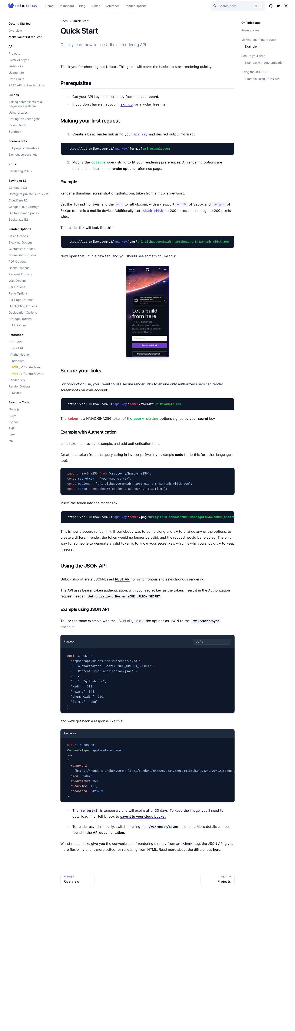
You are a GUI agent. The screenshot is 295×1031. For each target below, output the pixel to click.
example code (171, 454)
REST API (15, 342)
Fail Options (17, 287)
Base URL (17, 348)
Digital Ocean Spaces (24, 213)
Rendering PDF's (20, 171)
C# (11, 441)
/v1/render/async (26, 373)
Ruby (12, 415)
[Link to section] (95, 83)
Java (12, 435)
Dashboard (66, 6)
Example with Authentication (264, 62)
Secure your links (253, 56)
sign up (126, 104)
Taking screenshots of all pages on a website (26, 104)
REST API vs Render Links (27, 85)
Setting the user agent (24, 119)
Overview (15, 30)
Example (251, 46)
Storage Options (20, 319)
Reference (112, 6)
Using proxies (18, 112)
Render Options (136, 6)
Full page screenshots (24, 148)
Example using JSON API (262, 78)
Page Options (18, 293)
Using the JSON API (255, 72)
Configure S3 (18, 187)
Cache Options (19, 268)
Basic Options (18, 236)
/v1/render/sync (26, 367)
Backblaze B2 (18, 219)
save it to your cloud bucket (143, 816)
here (216, 849)
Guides (95, 6)
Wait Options (17, 280)
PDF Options (17, 261)
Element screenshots (23, 154)
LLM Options (17, 325)
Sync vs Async (19, 60)
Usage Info (16, 72)
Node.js (14, 409)
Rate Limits (16, 79)
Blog (82, 6)
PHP (12, 428)
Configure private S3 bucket (28, 194)
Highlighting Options (23, 306)
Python (14, 422)
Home (49, 6)
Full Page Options (21, 299)
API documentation (108, 832)
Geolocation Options (23, 312)
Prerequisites (250, 30)
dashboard (149, 96)
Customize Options (22, 249)
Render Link (17, 380)
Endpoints (17, 361)
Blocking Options (20, 242)
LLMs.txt (15, 392)
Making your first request (258, 39)
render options (124, 168)
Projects (14, 53)
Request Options (20, 274)
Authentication (20, 354)
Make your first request (25, 37)
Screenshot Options (22, 255)
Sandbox (15, 131)
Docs (64, 21)
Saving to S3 (18, 125)
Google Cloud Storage (24, 206)
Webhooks (16, 66)
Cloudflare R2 (18, 200)
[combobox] (212, 642)
